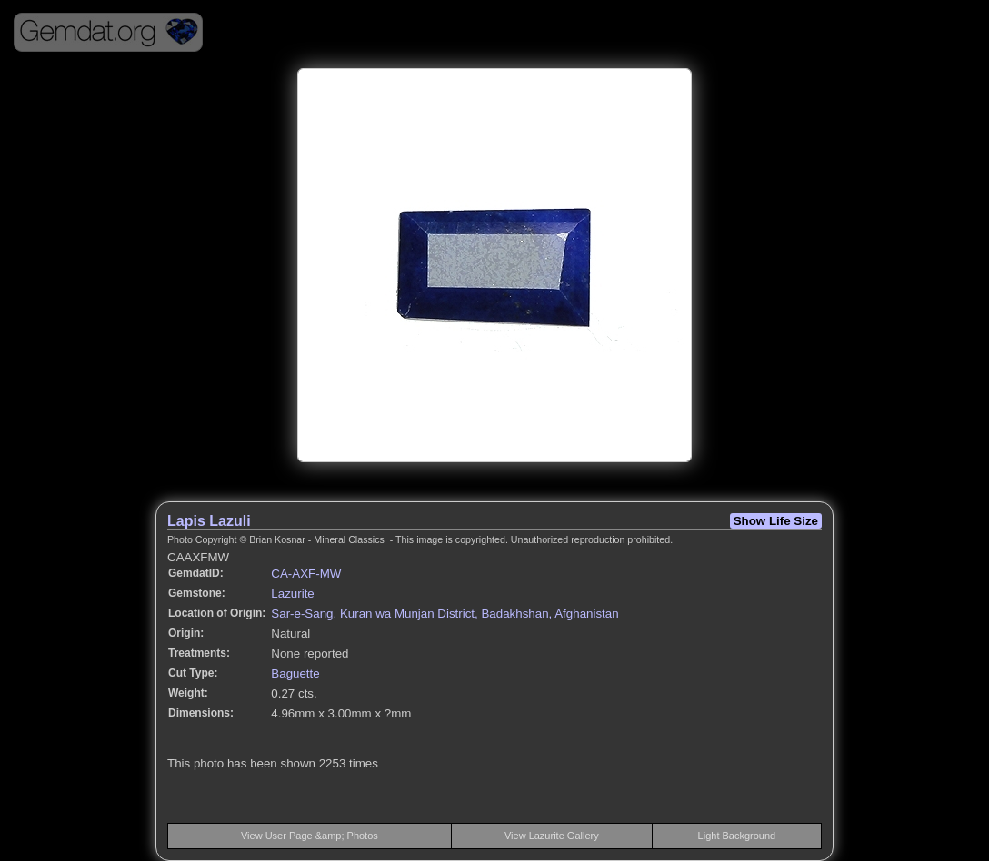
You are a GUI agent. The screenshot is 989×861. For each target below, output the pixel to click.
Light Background (737, 835)
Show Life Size (776, 521)
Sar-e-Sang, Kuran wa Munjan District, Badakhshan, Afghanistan (444, 613)
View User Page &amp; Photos (309, 835)
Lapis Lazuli (209, 521)
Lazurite (292, 593)
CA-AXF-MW (306, 573)
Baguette (295, 673)
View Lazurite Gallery (551, 835)
